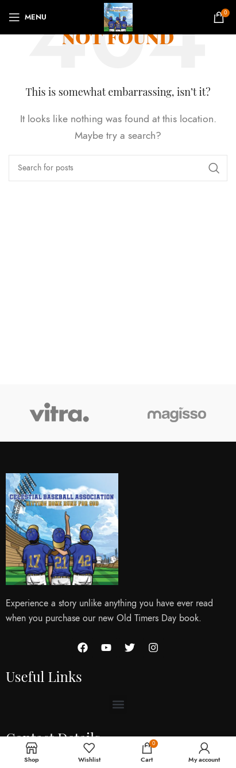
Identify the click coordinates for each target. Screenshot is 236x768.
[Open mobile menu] (27, 17)
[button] (118, 704)
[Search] (118, 168)
